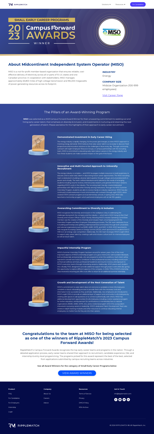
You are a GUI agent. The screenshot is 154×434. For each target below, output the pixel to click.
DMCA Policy (84, 403)
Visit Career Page (112, 95)
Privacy (81, 398)
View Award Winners (77, 373)
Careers (46, 398)
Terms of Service (85, 394)
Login (10, 412)
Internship (12, 407)
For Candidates (138, 4)
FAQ (10, 394)
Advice (46, 403)
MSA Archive (83, 407)
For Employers (13, 403)
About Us (47, 394)
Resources (119, 4)
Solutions (105, 4)
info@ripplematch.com (122, 394)
